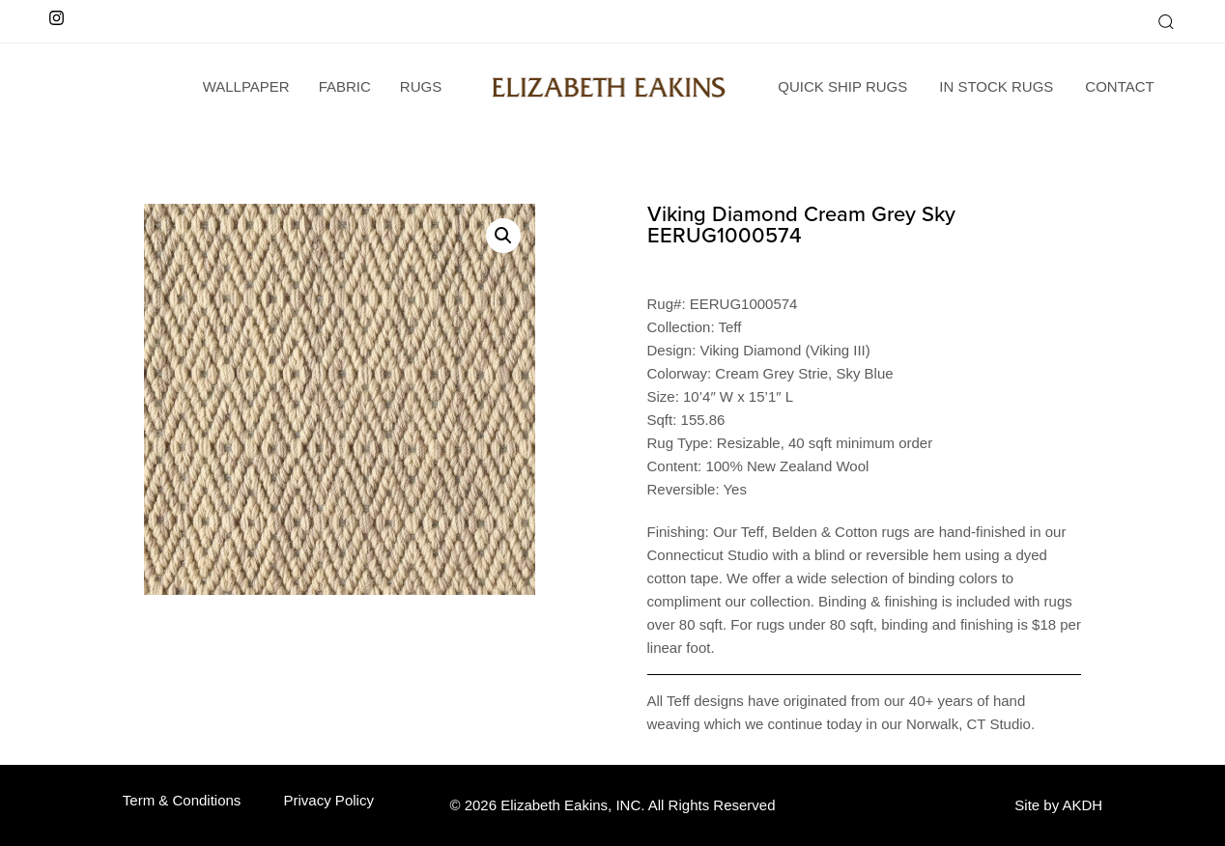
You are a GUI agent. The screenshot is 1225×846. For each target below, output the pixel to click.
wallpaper (246, 86)
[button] (1165, 21)
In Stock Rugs (996, 86)
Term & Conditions (182, 800)
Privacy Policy (329, 800)
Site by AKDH (1058, 805)
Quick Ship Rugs (842, 86)
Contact (1119, 86)
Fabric (345, 86)
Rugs (421, 86)
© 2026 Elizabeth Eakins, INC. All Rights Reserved (612, 805)
